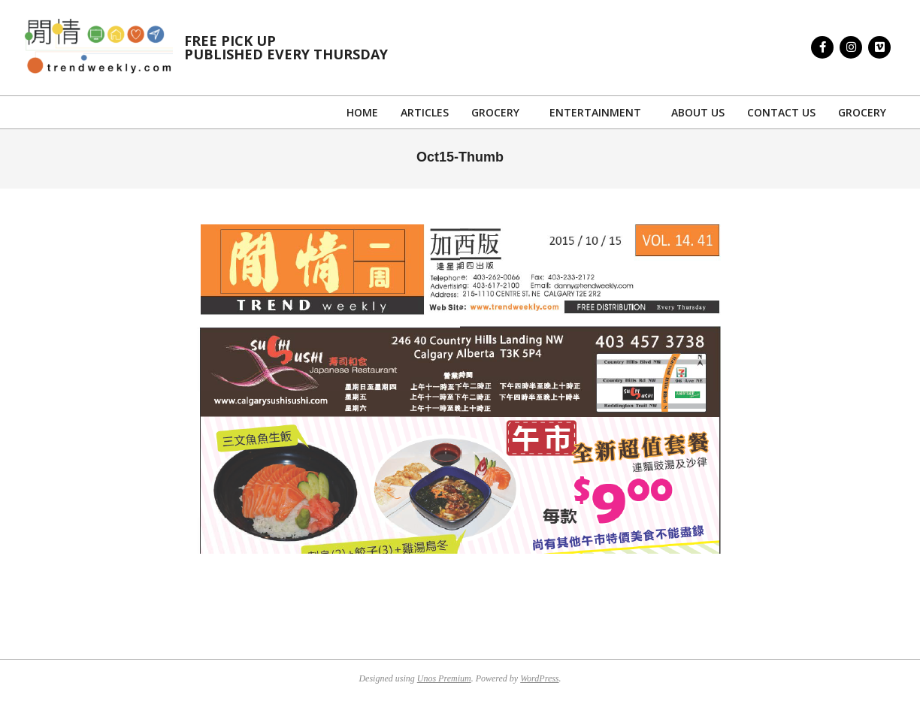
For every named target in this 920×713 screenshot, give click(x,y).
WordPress (539, 678)
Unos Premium (444, 678)
